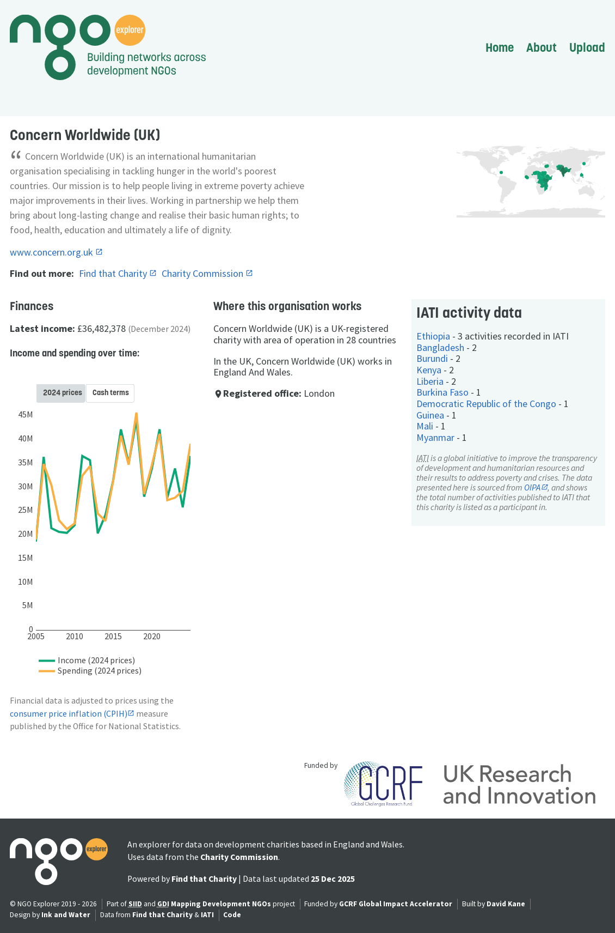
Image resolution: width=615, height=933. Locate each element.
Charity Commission (203, 273)
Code (232, 914)
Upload (587, 47)
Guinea (430, 415)
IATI (207, 914)
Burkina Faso (442, 392)
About (541, 47)
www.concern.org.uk (52, 252)
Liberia (430, 381)
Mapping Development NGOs (221, 903)
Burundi (432, 358)
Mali (424, 426)
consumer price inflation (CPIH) (68, 713)
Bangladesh (440, 347)
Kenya (428, 369)
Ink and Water (65, 914)
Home (499, 47)
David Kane (506, 903)
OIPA (532, 487)
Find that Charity (114, 273)
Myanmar (435, 437)
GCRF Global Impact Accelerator (395, 903)
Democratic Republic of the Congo (486, 403)
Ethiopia (433, 336)
